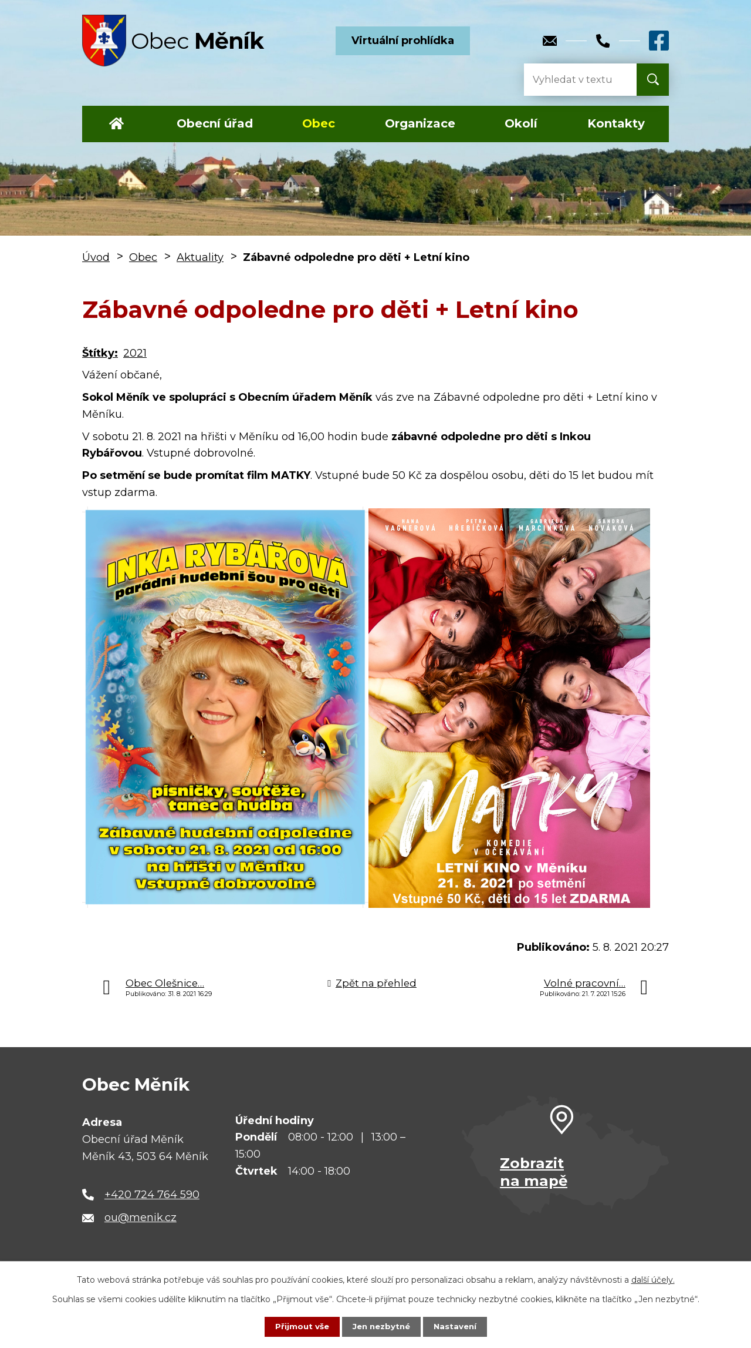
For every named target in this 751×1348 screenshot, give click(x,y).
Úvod (116, 124)
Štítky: (100, 353)
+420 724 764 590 (151, 1194)
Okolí (521, 123)
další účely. (653, 1279)
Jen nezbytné (381, 1326)
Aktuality (200, 257)
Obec (318, 123)
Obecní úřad (215, 123)
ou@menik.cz (140, 1217)
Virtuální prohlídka (402, 40)
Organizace (420, 123)
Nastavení (457, 1326)
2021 (135, 353)
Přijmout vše (299, 1326)
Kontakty (616, 123)
